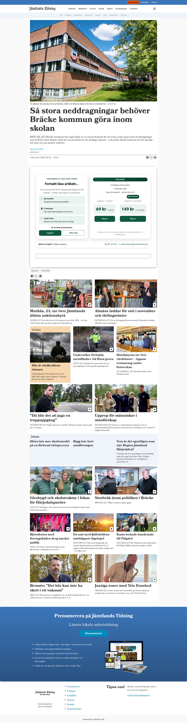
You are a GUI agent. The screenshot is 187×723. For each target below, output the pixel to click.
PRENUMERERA (133, 2)
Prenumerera (73, 686)
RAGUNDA (124, 15)
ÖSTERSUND (89, 15)
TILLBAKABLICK (121, 9)
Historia (70, 700)
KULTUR (93, 9)
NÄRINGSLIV (82, 9)
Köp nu (105, 219)
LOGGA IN (154, 2)
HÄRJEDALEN (113, 15)
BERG (105, 15)
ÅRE (61, 15)
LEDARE (101, 9)
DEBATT (110, 9)
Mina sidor (73, 233)
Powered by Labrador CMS (93, 719)
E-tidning (71, 691)
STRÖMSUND (78, 15)
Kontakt (70, 704)
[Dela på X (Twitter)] (151, 157)
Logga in (50, 233)
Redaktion (71, 695)
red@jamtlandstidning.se (138, 695)
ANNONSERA (144, 2)
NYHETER (71, 9)
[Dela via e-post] (155, 157)
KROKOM (68, 15)
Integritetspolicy (74, 709)
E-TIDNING (134, 9)
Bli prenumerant (93, 633)
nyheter (45, 271)
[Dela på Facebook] (147, 157)
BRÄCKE (98, 15)
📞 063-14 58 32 (111, 244)
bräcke (34, 271)
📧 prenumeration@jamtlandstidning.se (133, 244)
